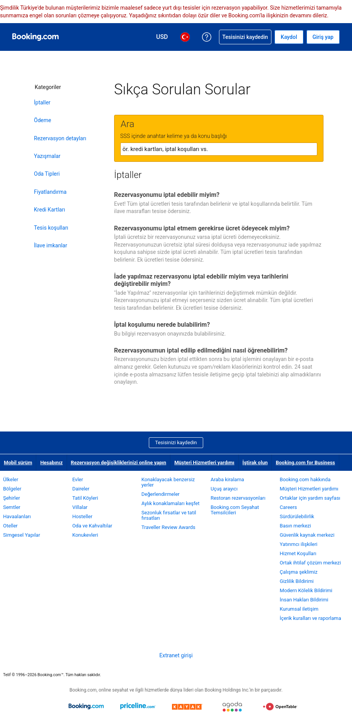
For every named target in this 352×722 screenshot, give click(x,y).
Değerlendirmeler (160, 494)
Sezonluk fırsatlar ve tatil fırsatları (168, 515)
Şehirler (11, 498)
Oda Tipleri (47, 174)
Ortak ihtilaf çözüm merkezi (310, 563)
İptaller (42, 102)
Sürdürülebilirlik (297, 516)
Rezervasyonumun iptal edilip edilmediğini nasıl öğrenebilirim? (201, 350)
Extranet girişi (176, 655)
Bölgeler (12, 489)
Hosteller (82, 516)
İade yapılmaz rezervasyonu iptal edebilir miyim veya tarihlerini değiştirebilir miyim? (201, 280)
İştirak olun (255, 462)
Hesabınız (51, 462)
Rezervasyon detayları (60, 138)
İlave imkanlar (50, 245)
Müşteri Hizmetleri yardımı (204, 462)
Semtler (11, 507)
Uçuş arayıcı (224, 489)
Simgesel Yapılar (21, 535)
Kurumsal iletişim (299, 609)
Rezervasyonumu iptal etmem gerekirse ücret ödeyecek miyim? (202, 228)
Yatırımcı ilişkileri (299, 544)
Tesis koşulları (51, 228)
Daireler (80, 489)
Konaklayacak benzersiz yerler (168, 482)
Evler (77, 479)
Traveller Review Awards (168, 527)
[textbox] (218, 149)
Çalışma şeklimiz (299, 572)
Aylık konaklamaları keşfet (170, 503)
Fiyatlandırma (50, 192)
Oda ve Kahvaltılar (92, 526)
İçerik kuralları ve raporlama (310, 618)
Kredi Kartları (49, 210)
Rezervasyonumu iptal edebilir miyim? (166, 194)
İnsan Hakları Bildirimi (304, 600)
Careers (288, 507)
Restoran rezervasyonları (238, 498)
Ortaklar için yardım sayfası (310, 498)
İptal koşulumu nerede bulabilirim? (162, 324)
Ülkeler (10, 479)
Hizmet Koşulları (298, 553)
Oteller (10, 526)
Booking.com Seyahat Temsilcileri (235, 509)
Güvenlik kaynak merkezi (307, 535)
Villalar (79, 507)
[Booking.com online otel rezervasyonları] (35, 37)
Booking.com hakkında (305, 479)
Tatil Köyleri (85, 498)
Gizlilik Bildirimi (297, 581)
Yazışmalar (47, 156)
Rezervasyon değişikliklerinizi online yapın (119, 462)
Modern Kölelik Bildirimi (306, 590)
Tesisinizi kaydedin (176, 442)
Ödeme (42, 120)
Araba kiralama (227, 479)
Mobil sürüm (18, 462)
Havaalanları (17, 516)
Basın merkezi (295, 526)
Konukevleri (85, 535)
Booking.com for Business (305, 462)
